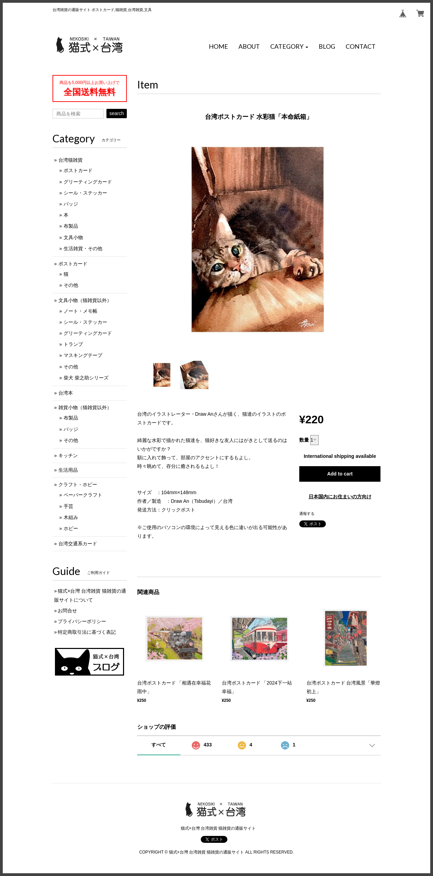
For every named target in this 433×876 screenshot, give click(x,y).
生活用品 (68, 470)
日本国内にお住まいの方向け (340, 496)
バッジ (71, 204)
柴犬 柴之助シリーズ (86, 377)
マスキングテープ (83, 355)
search (116, 113)
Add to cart (340, 474)
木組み (71, 517)
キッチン (68, 455)
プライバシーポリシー (82, 621)
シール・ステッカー (85, 193)
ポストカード (78, 170)
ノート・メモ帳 (80, 311)
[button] (289, 47)
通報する (306, 513)
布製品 (71, 226)
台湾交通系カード (77, 543)
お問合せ (67, 610)
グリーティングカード (88, 182)
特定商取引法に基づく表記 (87, 632)
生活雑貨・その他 (83, 248)
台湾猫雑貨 (70, 160)
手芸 (68, 506)
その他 (71, 285)
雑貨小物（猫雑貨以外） (85, 407)
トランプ (73, 344)
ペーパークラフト (83, 495)
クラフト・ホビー (77, 484)
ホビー (71, 528)
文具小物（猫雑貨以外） (85, 300)
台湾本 (65, 393)
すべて (158, 744)
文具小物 (73, 237)
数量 (304, 440)
